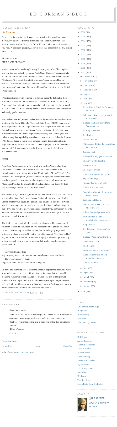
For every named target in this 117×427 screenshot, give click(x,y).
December (88, 76)
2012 (83, 50)
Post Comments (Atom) (24, 352)
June (86, 103)
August (87, 94)
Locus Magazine (84, 368)
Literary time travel (91, 130)
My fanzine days (90, 178)
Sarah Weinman (84, 348)
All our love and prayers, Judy (96, 212)
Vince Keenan (83, 352)
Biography (82, 310)
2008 (83, 68)
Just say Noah (89, 152)
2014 (83, 41)
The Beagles (88, 245)
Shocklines (82, 372)
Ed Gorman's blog (59, 14)
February (88, 281)
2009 (83, 63)
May (86, 268)
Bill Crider (82, 337)
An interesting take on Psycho (96, 174)
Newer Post (7, 346)
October (87, 85)
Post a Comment (9, 341)
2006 (83, 291)
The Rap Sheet (84, 380)
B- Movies (87, 135)
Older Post (67, 346)
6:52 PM (14, 333)
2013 (83, 45)
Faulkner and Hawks (92, 200)
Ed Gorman (98, 398)
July (86, 98)
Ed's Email (82, 318)
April (86, 272)
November (89, 80)
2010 (83, 59)
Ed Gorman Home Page (88, 306)
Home (37, 346)
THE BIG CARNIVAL (93, 187)
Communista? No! (91, 241)
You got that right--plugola (95, 183)
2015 (83, 36)
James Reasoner (84, 341)
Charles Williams (90, 262)
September (89, 89)
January (87, 286)
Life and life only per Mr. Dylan (97, 156)
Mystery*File (83, 364)
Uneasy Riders (89, 165)
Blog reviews (89, 224)
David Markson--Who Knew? (96, 250)
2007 (83, 72)
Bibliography (83, 314)
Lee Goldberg (83, 356)
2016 (83, 32)
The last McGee (90, 139)
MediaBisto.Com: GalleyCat (90, 384)
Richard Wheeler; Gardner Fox (97, 237)
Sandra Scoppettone (86, 344)
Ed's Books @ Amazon (87, 322)
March (87, 277)
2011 (83, 54)
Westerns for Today (86, 360)
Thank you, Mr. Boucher (94, 160)
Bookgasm (82, 376)
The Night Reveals (91, 169)
